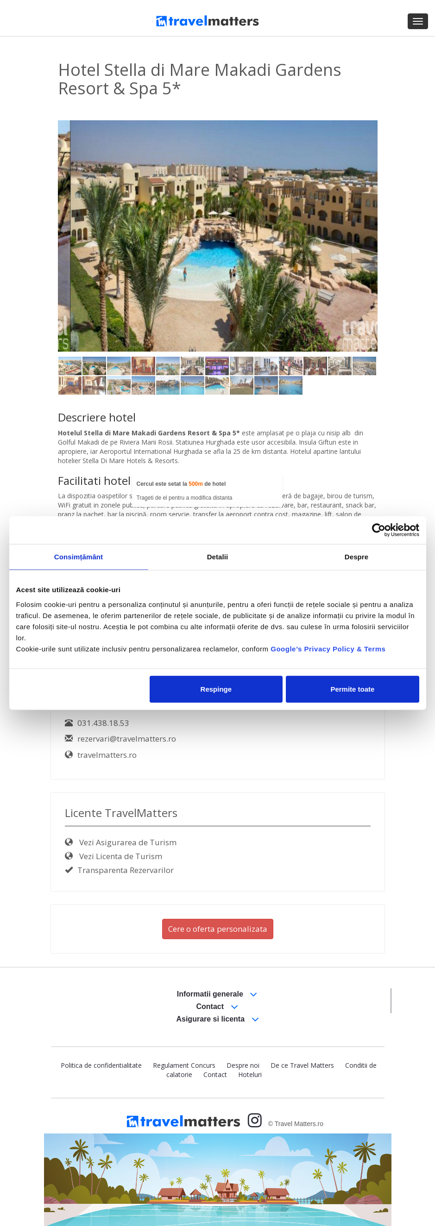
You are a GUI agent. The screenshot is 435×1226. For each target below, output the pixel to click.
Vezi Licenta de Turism (113, 856)
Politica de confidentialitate (101, 1065)
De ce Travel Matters (302, 1065)
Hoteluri (250, 1074)
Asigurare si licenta (217, 1019)
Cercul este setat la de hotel (181, 484)
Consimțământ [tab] (78, 557)
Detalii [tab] (217, 557)
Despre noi (243, 1065)
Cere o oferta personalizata (217, 928)
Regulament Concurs (184, 1065)
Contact (217, 1007)
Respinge (216, 689)
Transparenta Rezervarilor (119, 870)
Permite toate (352, 689)
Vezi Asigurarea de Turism (121, 842)
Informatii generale (217, 994)
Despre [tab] (356, 557)
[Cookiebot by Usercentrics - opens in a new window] (378, 530)
